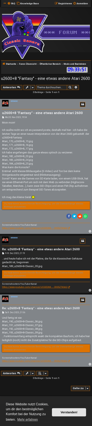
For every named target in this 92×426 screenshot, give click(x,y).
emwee (14, 101)
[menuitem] (11, 3)
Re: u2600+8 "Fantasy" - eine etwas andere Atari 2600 (41, 249)
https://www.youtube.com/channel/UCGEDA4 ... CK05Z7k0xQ (34, 228)
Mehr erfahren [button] (27, 419)
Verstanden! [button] (69, 412)
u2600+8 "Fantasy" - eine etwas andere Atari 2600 (45, 78)
